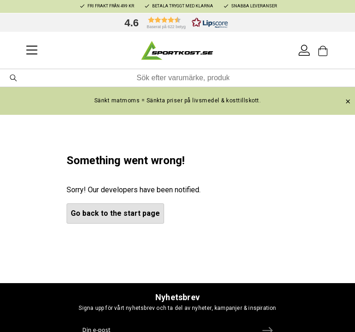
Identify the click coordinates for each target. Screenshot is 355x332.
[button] (173, 22)
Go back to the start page (115, 213)
